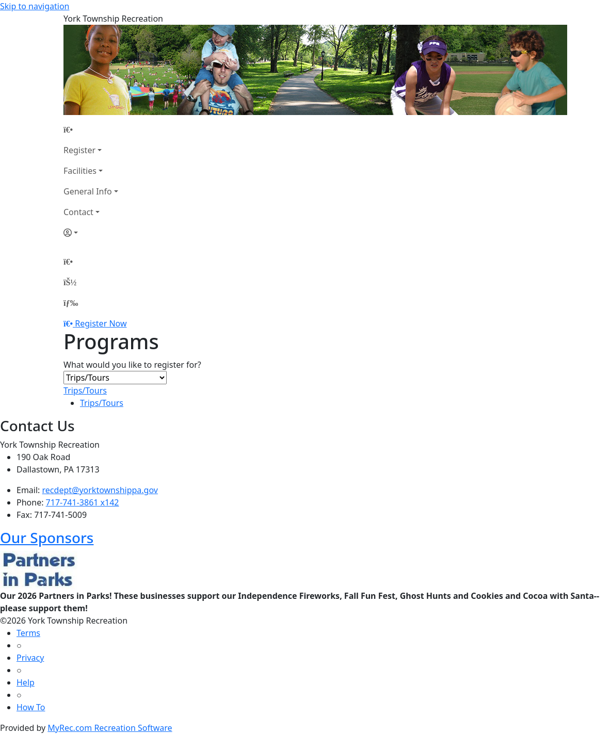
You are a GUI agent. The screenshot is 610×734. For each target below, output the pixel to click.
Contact (78, 212)
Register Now (100, 323)
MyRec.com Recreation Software (109, 727)
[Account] (90, 232)
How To (31, 707)
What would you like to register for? (132, 364)
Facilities (80, 170)
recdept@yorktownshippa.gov (100, 490)
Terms (28, 633)
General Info (87, 191)
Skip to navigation (34, 6)
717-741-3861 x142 (82, 502)
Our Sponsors (46, 537)
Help (26, 682)
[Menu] (70, 302)
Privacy (30, 657)
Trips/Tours (85, 390)
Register (79, 150)
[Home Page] (90, 129)
